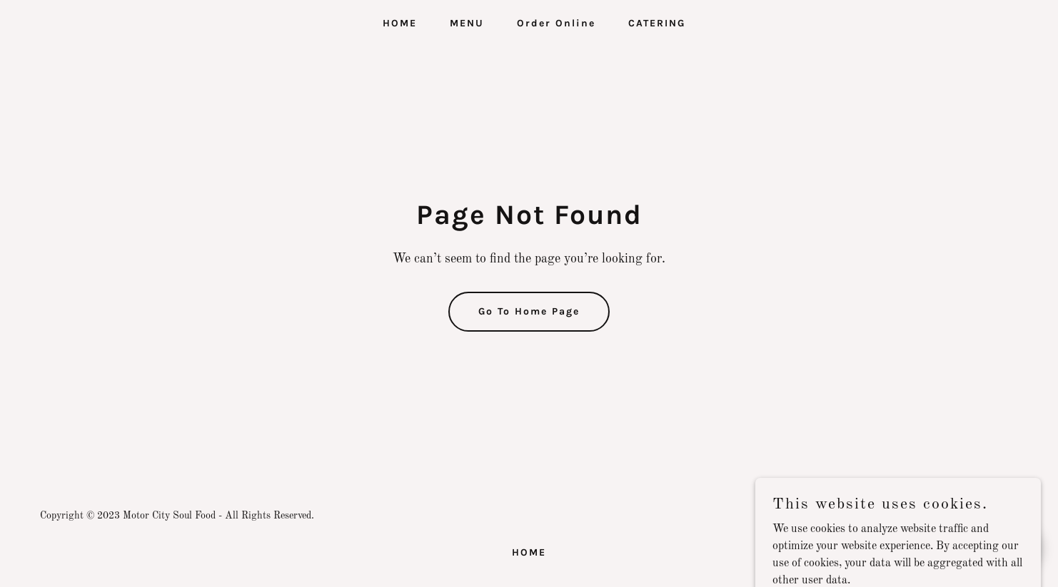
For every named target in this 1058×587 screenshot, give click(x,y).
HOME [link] (400, 23)
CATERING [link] (656, 23)
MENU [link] (467, 23)
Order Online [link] (556, 23)
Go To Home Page (529, 311)
